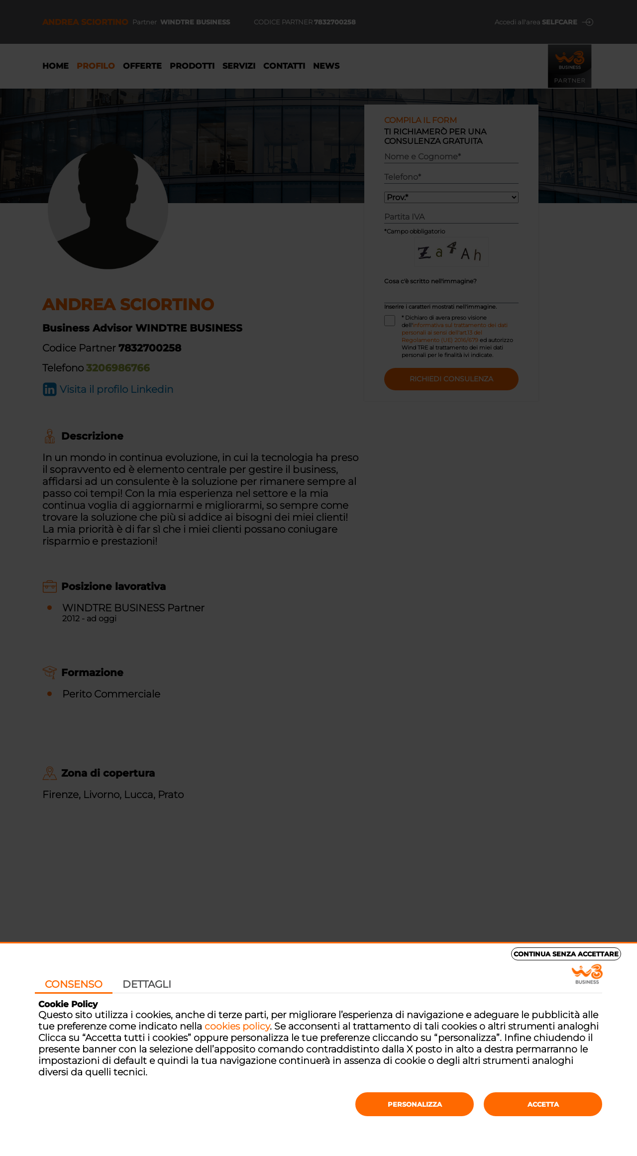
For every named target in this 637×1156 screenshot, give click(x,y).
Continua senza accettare (566, 954)
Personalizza (415, 1104)
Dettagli (146, 984)
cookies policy (237, 1026)
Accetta (543, 1104)
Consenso (74, 984)
